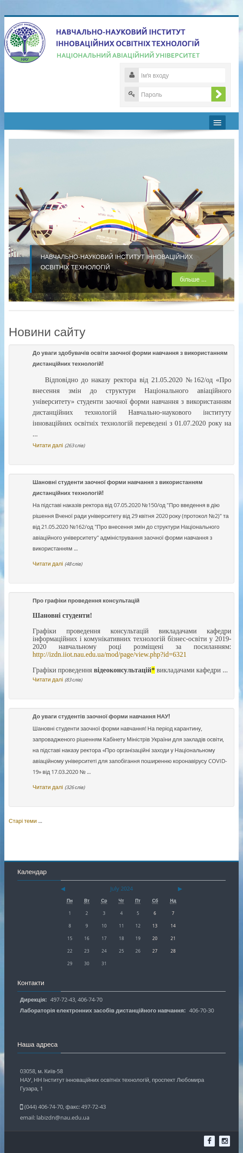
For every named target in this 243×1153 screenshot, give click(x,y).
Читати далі (48, 445)
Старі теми (23, 821)
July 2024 (121, 888)
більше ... (187, 279)
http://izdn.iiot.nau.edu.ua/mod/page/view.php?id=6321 (110, 654)
